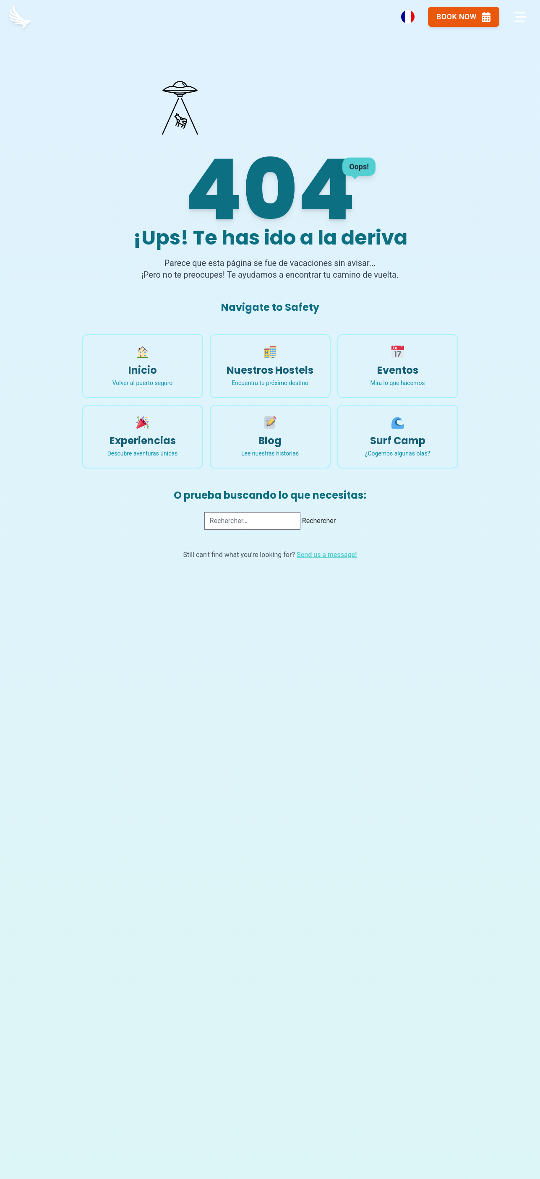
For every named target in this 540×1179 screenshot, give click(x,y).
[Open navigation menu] (518, 18)
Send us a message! (327, 555)
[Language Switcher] (395, 18)
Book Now (455, 18)
